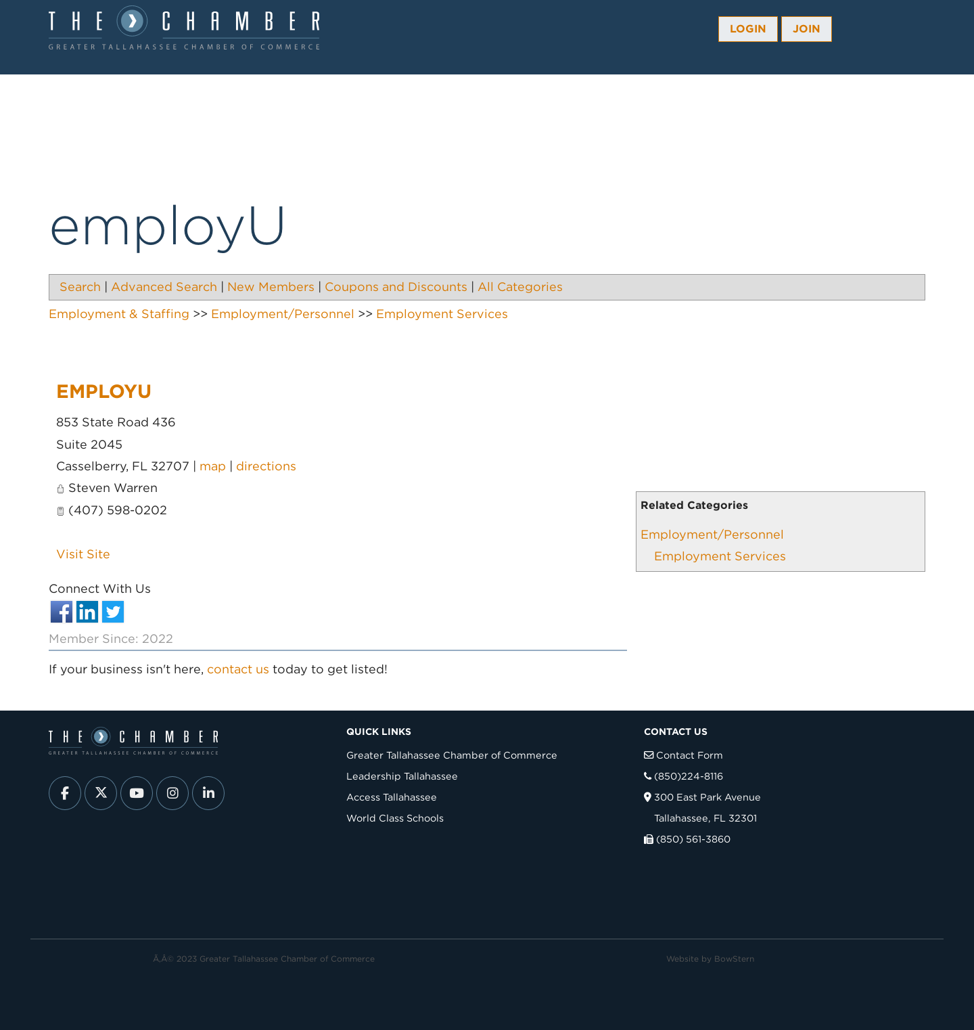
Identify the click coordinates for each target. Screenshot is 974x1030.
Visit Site (83, 554)
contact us (238, 669)
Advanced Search (164, 286)
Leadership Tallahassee (402, 776)
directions (266, 466)
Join (806, 28)
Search (80, 286)
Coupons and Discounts (396, 286)
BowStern (734, 959)
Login (748, 28)
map (213, 466)
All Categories (520, 286)
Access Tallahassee (391, 797)
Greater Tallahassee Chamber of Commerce (451, 755)
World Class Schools (395, 818)
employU (104, 391)
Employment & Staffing (119, 314)
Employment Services (720, 556)
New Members (271, 286)
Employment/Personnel (712, 534)
